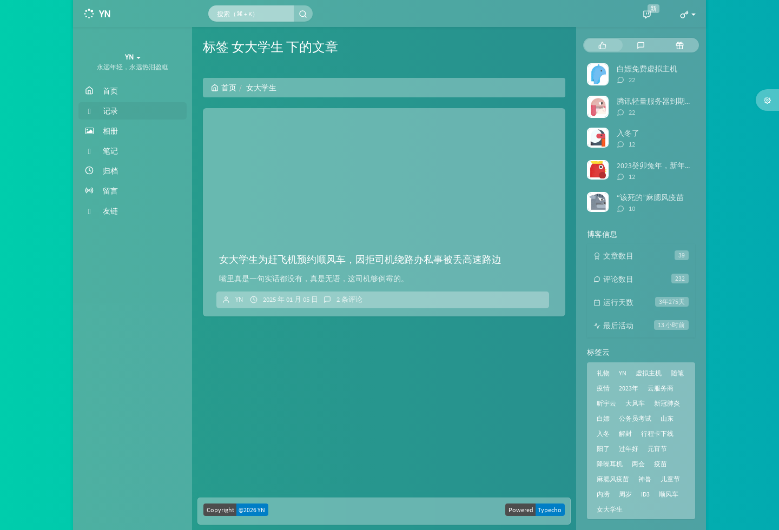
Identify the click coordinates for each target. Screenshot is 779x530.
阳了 (603, 449)
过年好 (628, 449)
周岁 (625, 494)
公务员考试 (635, 418)
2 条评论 (349, 299)
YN (239, 299)
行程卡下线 (657, 433)
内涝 (603, 494)
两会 (638, 464)
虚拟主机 (649, 373)
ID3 (645, 494)
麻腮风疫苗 (613, 479)
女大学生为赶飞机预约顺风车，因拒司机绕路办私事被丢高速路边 (360, 259)
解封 (625, 433)
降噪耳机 (610, 464)
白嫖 (603, 418)
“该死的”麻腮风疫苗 (650, 197)
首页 (223, 87)
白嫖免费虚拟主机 (647, 69)
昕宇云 (606, 403)
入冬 (603, 433)
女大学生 (610, 509)
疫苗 (660, 464)
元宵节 (657, 449)
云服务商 (661, 388)
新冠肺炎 (667, 403)
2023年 (628, 388)
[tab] (602, 45)
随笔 (677, 373)
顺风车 (668, 494)
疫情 (603, 388)
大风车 (635, 403)
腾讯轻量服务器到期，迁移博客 (670, 101)
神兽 (644, 479)
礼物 (603, 373)
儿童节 (670, 479)
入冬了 (628, 133)
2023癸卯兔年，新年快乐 (658, 165)
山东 (667, 418)
